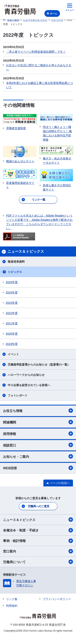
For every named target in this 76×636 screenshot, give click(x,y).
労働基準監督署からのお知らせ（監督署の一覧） (39, 364)
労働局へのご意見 (38, 506)
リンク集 (11, 599)
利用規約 (11, 605)
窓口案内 (38, 551)
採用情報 (38, 433)
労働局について (38, 562)
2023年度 (12, 302)
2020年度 (12, 333)
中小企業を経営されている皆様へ (29, 385)
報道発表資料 (16, 261)
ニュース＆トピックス (38, 519)
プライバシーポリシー (57, 599)
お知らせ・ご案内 (38, 456)
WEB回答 (38, 468)
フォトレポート (18, 395)
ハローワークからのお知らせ (26, 374)
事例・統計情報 (38, 541)
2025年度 (12, 282)
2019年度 (12, 344)
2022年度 (12, 313)
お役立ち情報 (38, 410)
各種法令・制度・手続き (38, 530)
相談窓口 (38, 445)
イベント (13, 354)
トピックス (15, 271)
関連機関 (38, 422)
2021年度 (12, 323)
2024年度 (12, 292)
